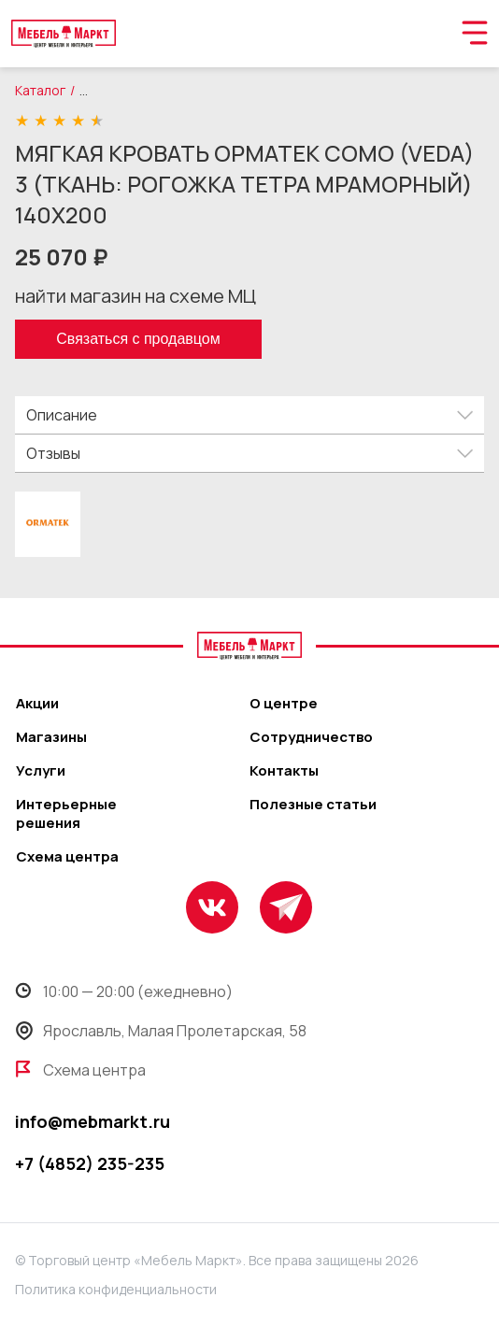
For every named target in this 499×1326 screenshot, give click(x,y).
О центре (284, 703)
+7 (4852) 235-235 (89, 1163)
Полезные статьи (313, 804)
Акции (37, 703)
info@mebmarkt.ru (92, 1121)
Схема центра (67, 857)
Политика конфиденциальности (116, 1289)
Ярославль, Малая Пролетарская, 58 (161, 1030)
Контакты (284, 771)
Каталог (40, 90)
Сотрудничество (311, 737)
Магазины (51, 737)
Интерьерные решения (66, 814)
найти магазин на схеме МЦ (135, 295)
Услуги (40, 771)
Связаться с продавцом (138, 339)
